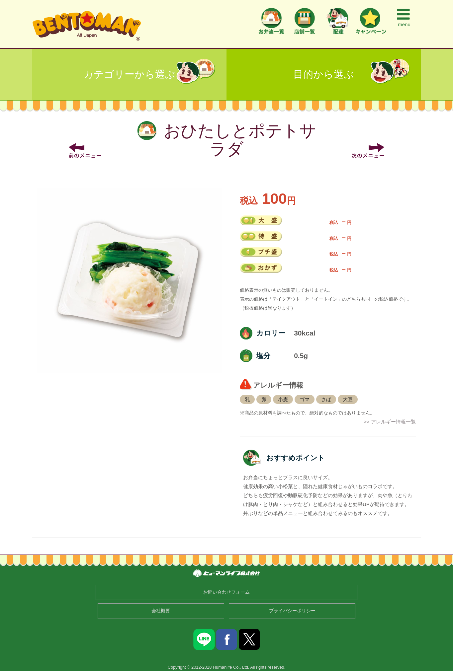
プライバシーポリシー (292, 610)
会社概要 (160, 610)
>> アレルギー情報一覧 (390, 421)
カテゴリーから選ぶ (129, 74)
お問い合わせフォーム (226, 592)
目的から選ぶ (323, 74)
